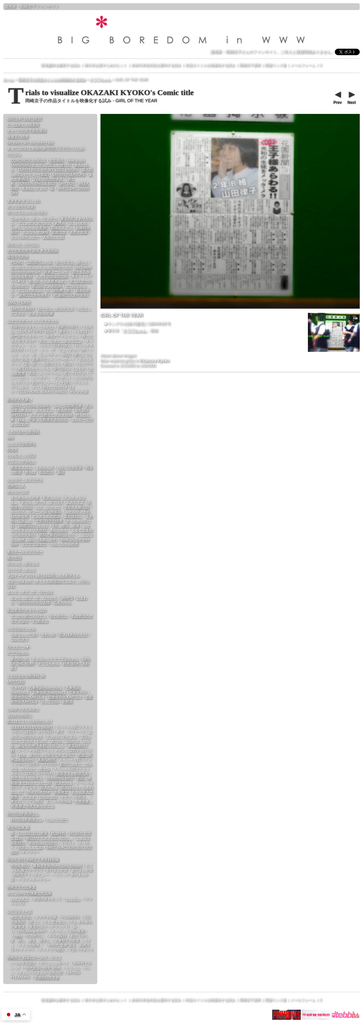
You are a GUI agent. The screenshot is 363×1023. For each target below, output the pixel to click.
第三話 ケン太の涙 (47, 286)
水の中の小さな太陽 (34, 602)
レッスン (73, 899)
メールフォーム (302, 65)
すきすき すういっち (23, 201)
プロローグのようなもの (30, 405)
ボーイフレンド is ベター (27, 212)
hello (18, 936)
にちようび (48, 797)
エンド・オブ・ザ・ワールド (30, 592)
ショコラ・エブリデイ (25, 480)
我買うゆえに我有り (27, 778)
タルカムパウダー (43, 842)
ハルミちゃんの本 (64, 544)
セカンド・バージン (23, 244)
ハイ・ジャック (48, 507)
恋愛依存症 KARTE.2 (65, 697)
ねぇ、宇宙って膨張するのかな (43, 419)
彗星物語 (56, 160)
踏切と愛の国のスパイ (57, 534)
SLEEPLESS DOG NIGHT (32, 727)
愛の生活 (14, 558)
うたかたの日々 (19, 715)
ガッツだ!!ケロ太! (21, 206)
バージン (14, 154)
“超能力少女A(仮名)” (34, 295)
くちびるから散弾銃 (23, 432)
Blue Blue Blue (38, 792)
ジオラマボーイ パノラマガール (32, 321)
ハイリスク (20, 899)
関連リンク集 (276, 65)
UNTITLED (16, 682)
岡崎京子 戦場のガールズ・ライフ (34, 957)
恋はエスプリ (61, 227)
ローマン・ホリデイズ (56, 309)
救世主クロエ (21, 467)
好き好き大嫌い (19, 399)
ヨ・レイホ (78, 223)
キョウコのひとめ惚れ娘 (45, 148)
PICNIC (17, 262)
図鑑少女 (59, 232)
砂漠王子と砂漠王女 (72, 773)
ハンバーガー (57, 819)
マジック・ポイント (23, 563)
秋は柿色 (58, 833)
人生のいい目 (53, 237)
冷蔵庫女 (61, 792)
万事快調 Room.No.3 (49, 692)
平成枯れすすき (46, 977)
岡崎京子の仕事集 (21, 887)
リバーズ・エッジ (21, 570)
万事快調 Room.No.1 (45, 688)
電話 (60, 472)
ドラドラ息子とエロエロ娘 (50, 415)
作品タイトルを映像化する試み (210, 65)
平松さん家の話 (76, 507)
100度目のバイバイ (33, 525)
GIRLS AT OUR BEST (24, 119)
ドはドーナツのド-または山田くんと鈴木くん (43, 575)
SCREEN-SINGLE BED (36, 183)
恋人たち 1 (63, 783)
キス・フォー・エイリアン (60, 341)
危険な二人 (16, 485)
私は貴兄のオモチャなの (26, 610)
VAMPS (67, 598)
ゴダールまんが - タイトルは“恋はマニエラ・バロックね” (48, 583)
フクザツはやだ (33, 544)
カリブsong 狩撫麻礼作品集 (29, 893)
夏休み (59, 223)
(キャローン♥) (18, 647)
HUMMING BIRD (59, 778)
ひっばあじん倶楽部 (23, 125)
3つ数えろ (40, 621)
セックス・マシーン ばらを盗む (36, 511)
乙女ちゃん (62, 602)
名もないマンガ (34, 188)
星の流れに (73, 516)
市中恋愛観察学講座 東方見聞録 (32, 251)
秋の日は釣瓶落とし (23, 814)
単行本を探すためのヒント (105, 65)
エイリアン (44, 410)
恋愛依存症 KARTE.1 (27, 697)
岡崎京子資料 (250, 65)
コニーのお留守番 (67, 405)
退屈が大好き (18, 256)
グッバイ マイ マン (61, 736)
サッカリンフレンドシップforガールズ (41, 267)
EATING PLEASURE (68, 174)
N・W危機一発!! (59, 290)
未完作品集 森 (18, 827)
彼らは (30, 472)
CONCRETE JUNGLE (28, 160)
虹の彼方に (59, 616)
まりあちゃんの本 (25, 497)
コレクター (20, 639)
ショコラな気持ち (21, 444)
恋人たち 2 (48, 787)
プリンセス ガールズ (34, 223)
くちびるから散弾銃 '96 (26, 676)
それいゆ (48, 634)
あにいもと (59, 530)
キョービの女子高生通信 (26, 130)
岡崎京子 (28, 6)
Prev (337, 97)
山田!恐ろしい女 (39, 262)
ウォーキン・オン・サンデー (34, 218)
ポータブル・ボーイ (72, 262)
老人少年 (64, 410)
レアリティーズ (19, 911)
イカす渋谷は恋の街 (52, 276)
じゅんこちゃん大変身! (29, 227)
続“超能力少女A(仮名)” (71, 295)
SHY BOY (67, 183)
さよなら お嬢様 (35, 232)
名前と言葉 (79, 232)
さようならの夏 (41, 313)
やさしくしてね (30, 847)
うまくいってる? (24, 634)
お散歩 (67, 701)
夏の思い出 (20, 659)
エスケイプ (75, 502)
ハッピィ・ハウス (21, 455)
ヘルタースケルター (23, 709)
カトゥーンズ (18, 492)
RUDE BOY (20, 866)
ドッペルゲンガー (25, 237)
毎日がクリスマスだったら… (49, 838)
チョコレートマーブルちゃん (55, 659)
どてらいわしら (30, 290)
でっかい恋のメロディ (28, 616)
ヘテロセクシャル (21, 629)
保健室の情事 (18, 137)
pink (10, 437)
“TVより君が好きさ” (48, 179)
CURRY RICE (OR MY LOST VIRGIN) (48, 169)
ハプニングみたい (21, 461)
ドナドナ (28, 797)
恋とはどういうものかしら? (29, 721)
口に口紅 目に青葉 (32, 833)
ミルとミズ (44, 467)
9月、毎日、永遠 (65, 525)
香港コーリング (56, 272)
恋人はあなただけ (73, 634)
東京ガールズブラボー (25, 552)
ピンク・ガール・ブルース (58, 741)
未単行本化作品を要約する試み (156, 65)
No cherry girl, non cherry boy (30, 142)
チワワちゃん (134, 330)
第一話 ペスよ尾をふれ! (47, 281)
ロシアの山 (50, 701)
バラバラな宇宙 (69, 467)
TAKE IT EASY (19, 302)
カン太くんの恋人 (46, 516)
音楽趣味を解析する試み (60, 65)
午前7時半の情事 (49, 521)
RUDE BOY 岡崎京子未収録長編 (33, 859)
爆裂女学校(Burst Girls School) (57, 866)
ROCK (12, 449)
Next (351, 97)
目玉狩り (46, 472)
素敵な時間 (46, 759)
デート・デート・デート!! (42, 502)
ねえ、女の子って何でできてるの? (46, 755)
